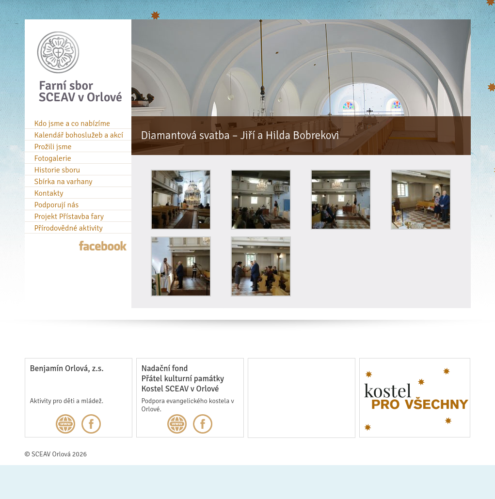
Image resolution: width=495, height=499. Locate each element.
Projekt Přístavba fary (69, 216)
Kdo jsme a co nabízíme (72, 123)
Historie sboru (57, 170)
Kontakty (49, 193)
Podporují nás (56, 205)
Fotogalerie (52, 158)
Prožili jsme (53, 147)
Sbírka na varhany (63, 182)
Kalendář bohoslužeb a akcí (79, 135)
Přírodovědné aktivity (68, 228)
